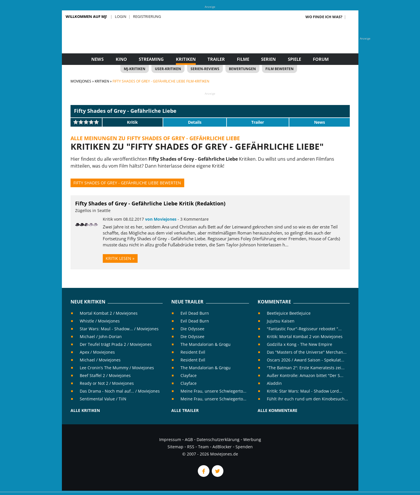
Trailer (216, 59)
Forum (321, 59)
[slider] (86, 122)
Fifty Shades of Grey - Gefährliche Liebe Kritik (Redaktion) (150, 203)
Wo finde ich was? (323, 16)
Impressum (170, 439)
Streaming (151, 59)
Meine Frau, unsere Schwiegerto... (213, 391)
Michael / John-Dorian (101, 336)
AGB (189, 439)
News (97, 59)
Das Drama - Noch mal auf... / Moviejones (120, 391)
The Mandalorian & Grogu (205, 344)
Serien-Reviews (205, 68)
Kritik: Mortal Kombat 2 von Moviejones (305, 336)
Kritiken (186, 59)
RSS (190, 446)
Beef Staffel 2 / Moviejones (105, 375)
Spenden (244, 446)
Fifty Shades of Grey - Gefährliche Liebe (125, 110)
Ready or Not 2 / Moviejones (107, 383)
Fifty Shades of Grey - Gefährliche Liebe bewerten (127, 182)
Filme (243, 59)
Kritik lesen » (120, 258)
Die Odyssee (192, 328)
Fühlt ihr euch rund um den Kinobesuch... (307, 399)
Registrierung (147, 16)
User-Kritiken (168, 68)
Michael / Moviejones (100, 360)
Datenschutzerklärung (218, 439)
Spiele (294, 59)
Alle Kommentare (277, 410)
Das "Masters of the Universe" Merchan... (307, 352)
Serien (268, 59)
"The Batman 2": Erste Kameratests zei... (306, 367)
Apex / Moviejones (97, 352)
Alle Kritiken (85, 410)
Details (195, 122)
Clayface (188, 375)
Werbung (252, 439)
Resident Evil (192, 352)
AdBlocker (222, 446)
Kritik (132, 122)
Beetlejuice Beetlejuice (289, 313)
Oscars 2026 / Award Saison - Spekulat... (305, 360)
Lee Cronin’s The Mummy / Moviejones (117, 367)
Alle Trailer (185, 410)
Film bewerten (279, 68)
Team (203, 446)
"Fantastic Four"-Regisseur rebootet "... (304, 328)
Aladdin (274, 383)
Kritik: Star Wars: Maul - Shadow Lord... (304, 391)
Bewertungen (242, 68)
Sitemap (175, 446)
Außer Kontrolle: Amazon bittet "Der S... (305, 375)
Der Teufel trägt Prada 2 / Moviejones (116, 344)
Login (120, 16)
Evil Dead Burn (194, 313)
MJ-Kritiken (134, 68)
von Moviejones (160, 219)
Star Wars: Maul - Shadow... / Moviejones (119, 328)
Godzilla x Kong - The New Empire (299, 344)
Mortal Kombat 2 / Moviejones (109, 313)
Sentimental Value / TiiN (103, 399)
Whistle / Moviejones (100, 321)
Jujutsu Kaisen (280, 321)
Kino (121, 59)
